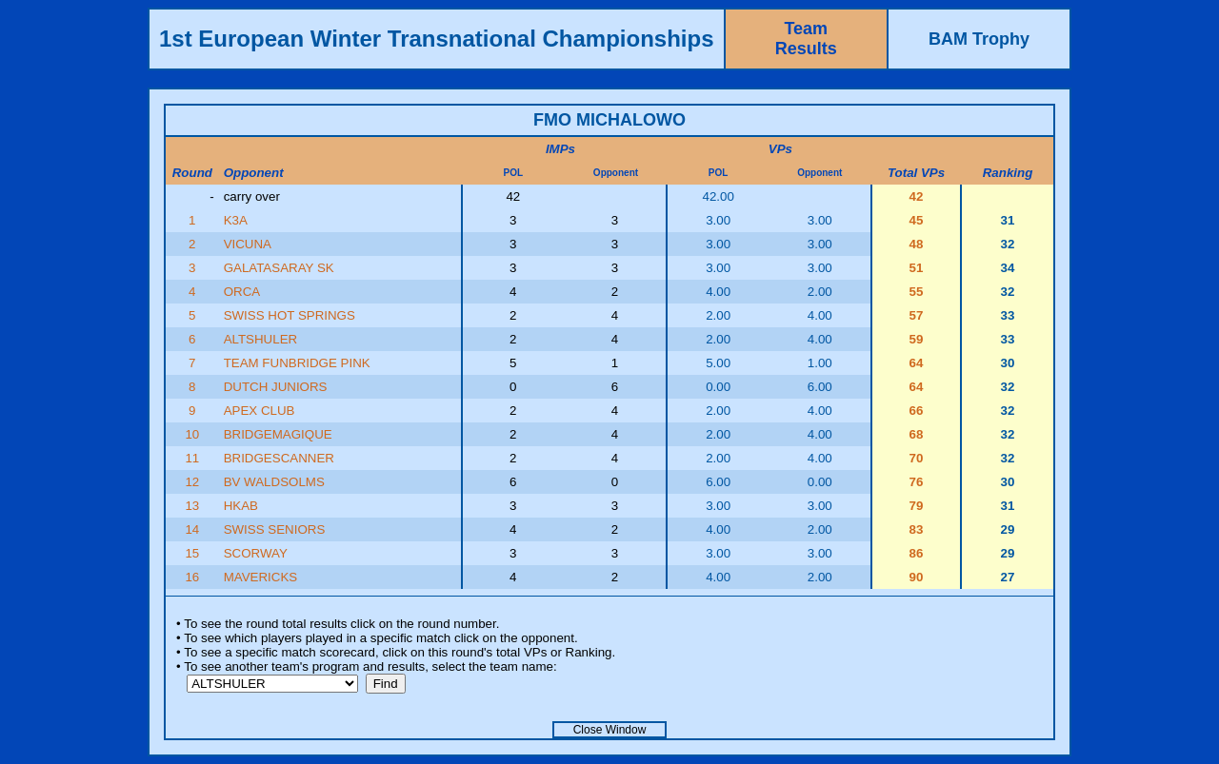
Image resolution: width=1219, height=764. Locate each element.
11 (192, 458)
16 (192, 577)
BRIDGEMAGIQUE (278, 434)
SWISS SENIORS (275, 529)
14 (192, 529)
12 (192, 482)
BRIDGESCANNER (279, 458)
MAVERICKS (261, 577)
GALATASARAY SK (279, 268)
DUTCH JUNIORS (276, 387)
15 (192, 553)
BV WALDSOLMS (274, 482)
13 (192, 506)
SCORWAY (256, 553)
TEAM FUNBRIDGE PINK (297, 363)
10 (192, 434)
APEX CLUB (259, 410)
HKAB (241, 506)
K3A (236, 220)
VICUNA (247, 244)
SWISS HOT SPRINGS (289, 315)
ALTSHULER (261, 339)
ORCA (242, 291)
